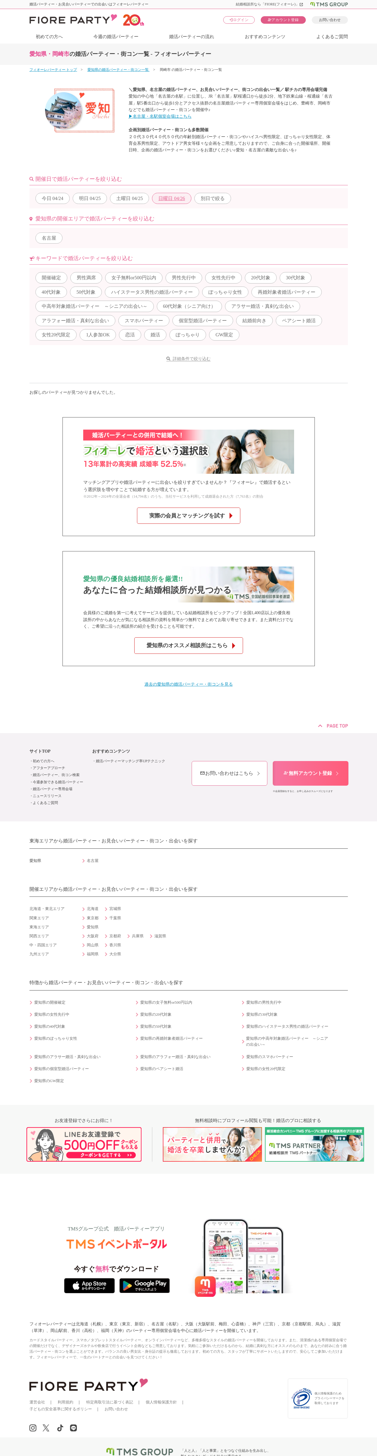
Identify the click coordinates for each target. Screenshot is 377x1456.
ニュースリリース (47, 796)
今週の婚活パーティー (115, 36)
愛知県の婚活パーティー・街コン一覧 (118, 70)
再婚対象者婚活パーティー (286, 292)
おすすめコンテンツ (265, 36)
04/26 (171, 198)
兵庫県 (138, 936)
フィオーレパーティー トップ (53, 70)
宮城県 (115, 909)
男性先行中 (184, 277)
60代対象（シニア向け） (189, 306)
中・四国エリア (43, 945)
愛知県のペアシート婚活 (161, 1069)
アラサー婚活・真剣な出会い (262, 306)
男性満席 (86, 277)
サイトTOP (40, 751)
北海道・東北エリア (47, 909)
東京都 (93, 918)
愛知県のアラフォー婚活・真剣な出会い (175, 1057)
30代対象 (295, 277)
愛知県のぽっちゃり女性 (55, 1038)
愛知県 (93, 927)
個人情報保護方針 (161, 1402)
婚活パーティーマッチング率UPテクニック (130, 761)
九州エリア (39, 954)
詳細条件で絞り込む (192, 358)
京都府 (115, 936)
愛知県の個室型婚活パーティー (61, 1069)
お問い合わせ (330, 20)
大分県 (115, 954)
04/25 (90, 198)
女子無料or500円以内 (133, 277)
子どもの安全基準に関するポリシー (60, 1409)
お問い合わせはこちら (226, 773)
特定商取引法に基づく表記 (109, 1402)
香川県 (115, 945)
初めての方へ (49, 36)
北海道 (93, 909)
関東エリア (39, 918)
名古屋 (49, 238)
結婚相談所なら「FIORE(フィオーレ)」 (269, 4)
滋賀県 (160, 936)
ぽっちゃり (188, 334)
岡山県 (93, 945)
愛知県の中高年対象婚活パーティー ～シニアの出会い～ (287, 1041)
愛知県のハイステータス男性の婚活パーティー (287, 1026)
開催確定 (51, 277)
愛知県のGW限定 (49, 1081)
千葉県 (115, 918)
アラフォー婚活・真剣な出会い (75, 320)
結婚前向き (254, 320)
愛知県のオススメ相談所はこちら (187, 645)
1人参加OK (98, 334)
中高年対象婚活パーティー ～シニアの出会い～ (94, 306)
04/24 (52, 198)
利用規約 (65, 1402)
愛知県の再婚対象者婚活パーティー (171, 1038)
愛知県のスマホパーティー (269, 1057)
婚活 (155, 334)
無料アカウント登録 (307, 773)
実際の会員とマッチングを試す (187, 516)
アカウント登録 (283, 19)
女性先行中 (223, 277)
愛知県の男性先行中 (263, 1002)
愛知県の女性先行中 (51, 1014)
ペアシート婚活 (299, 320)
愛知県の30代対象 (262, 1014)
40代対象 (51, 292)
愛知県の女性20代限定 (265, 1069)
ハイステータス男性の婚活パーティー (152, 292)
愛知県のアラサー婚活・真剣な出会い (67, 1057)
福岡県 (93, 954)
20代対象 (260, 277)
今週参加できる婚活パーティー (58, 782)
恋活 (130, 334)
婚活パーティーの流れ (191, 36)
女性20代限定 (56, 334)
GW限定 (224, 334)
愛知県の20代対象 (156, 1014)
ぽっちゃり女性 (225, 292)
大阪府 (93, 936)
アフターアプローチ (49, 768)
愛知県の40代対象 (49, 1026)
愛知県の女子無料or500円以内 (166, 1002)
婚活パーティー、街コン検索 (56, 775)
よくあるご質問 (332, 36)
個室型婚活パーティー (203, 320)
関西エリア (39, 936)
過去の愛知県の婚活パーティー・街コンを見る (188, 684)
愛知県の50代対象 (156, 1026)
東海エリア (39, 927)
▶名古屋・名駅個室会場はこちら (160, 116)
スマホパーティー (144, 320)
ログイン (239, 19)
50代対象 (86, 292)
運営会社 (37, 1402)
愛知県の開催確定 (49, 1002)
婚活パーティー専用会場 (52, 789)
